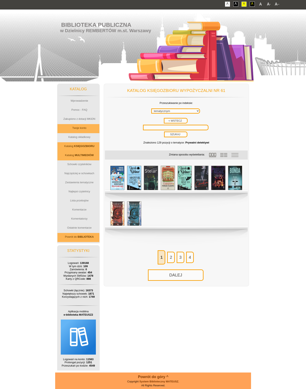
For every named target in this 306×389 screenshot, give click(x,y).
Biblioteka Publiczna (96, 25)
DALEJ (175, 275)
